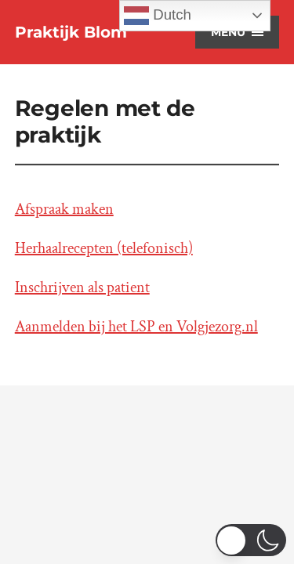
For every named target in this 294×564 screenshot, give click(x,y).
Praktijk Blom (71, 32)
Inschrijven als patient (82, 287)
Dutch (157, 15)
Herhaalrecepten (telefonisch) (104, 248)
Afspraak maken (64, 209)
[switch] (251, 540)
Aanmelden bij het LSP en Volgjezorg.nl (136, 326)
